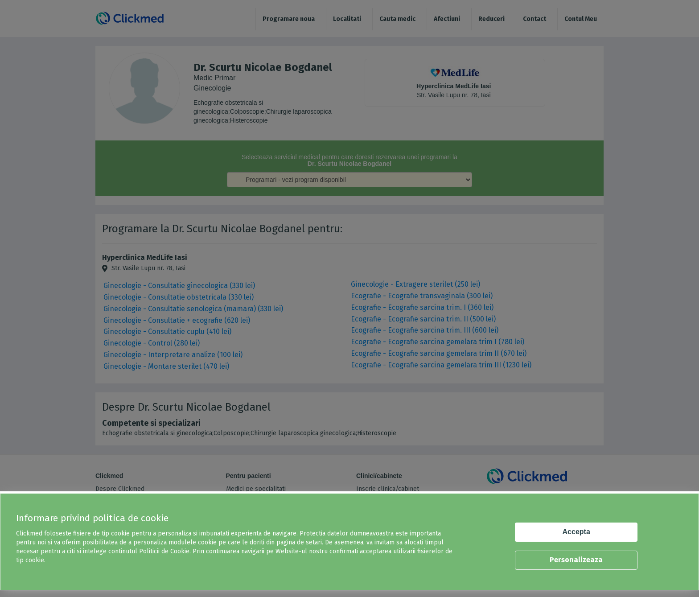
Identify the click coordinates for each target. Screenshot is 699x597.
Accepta (576, 531)
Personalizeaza (576, 560)
